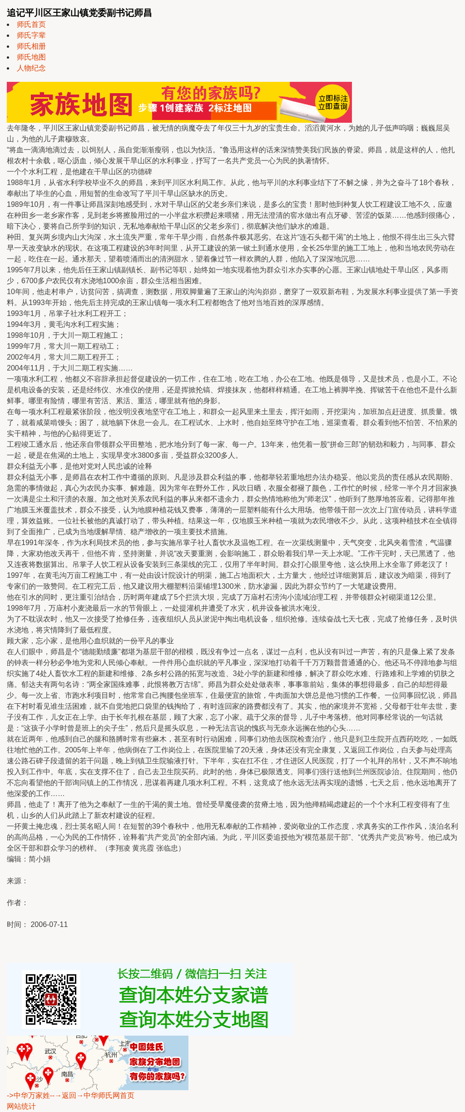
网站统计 (21, 1106)
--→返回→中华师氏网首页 (92, 1095)
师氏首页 (31, 24)
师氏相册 (31, 46)
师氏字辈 (31, 35)
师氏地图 (31, 57)
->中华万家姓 (28, 1095)
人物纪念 (31, 68)
